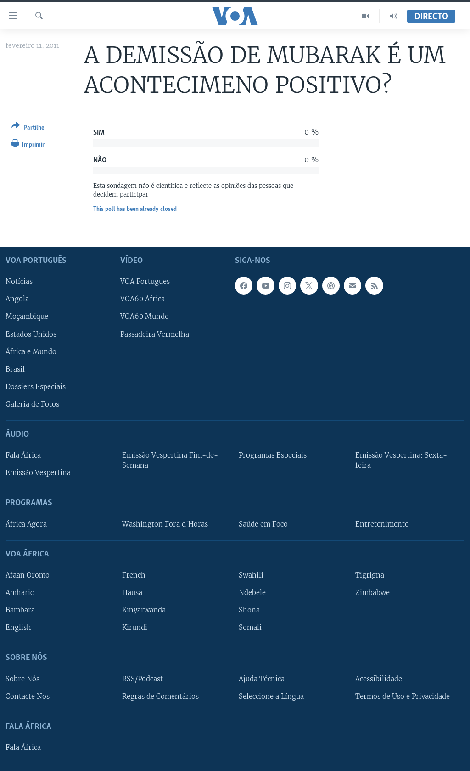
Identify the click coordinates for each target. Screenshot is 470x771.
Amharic (20, 593)
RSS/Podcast (142, 679)
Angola (17, 299)
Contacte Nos (28, 696)
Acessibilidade (378, 679)
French (133, 575)
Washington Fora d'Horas (165, 524)
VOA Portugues (145, 282)
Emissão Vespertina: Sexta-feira (401, 460)
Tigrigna (369, 575)
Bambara (20, 610)
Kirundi (134, 628)
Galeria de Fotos (32, 404)
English (18, 628)
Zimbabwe (372, 593)
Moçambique (27, 317)
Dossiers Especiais (36, 387)
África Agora (26, 524)
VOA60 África (142, 299)
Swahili (251, 575)
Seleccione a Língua (271, 696)
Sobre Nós (22, 679)
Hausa (132, 593)
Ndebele (252, 593)
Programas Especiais (273, 455)
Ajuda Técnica (262, 679)
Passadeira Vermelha (154, 334)
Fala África (23, 455)
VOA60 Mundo (144, 317)
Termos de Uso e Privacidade (402, 696)
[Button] (28, 128)
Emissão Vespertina (38, 473)
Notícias (19, 282)
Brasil (15, 369)
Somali (250, 628)
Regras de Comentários (160, 696)
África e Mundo (31, 352)
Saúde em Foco (263, 524)
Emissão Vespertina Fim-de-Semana (170, 460)
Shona (249, 610)
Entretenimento (382, 524)
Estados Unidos (31, 334)
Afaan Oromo (28, 575)
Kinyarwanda (144, 610)
